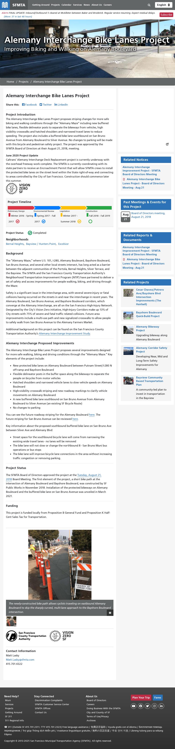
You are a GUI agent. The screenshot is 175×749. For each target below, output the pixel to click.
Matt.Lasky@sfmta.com (20, 659)
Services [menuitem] (77, 4)
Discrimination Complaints (48, 700)
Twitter (47, 104)
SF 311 (8, 716)
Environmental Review (44, 211)
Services (9, 704)
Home (10, 81)
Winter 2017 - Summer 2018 (71, 218)
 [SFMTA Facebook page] (140, 706)
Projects (23, 81)
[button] (163, 5)
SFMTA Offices (42, 708)
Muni (8, 700)
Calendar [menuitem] (66, 4)
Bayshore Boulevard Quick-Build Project (149, 314)
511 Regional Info (14, 720)
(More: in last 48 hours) (18, 16)
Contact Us (40, 712)
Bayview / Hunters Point (41, 244)
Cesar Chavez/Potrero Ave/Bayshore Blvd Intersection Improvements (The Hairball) (150, 297)
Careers (90, 704)
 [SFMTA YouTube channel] (133, 706)
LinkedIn (63, 104)
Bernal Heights (15, 244)
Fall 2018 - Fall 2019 (98, 218)
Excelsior (63, 244)
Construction (91, 211)
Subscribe (166, 14)
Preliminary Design (16, 211)
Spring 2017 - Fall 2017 (45, 218)
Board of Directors (96, 700)
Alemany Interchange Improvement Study (64, 333)
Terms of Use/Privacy (98, 716)
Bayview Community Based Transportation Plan (149, 381)
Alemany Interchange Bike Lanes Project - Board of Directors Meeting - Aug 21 (143, 183)
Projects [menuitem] (55, 4)
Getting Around (13, 712)
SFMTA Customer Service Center (52, 704)
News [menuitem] (87, 4)
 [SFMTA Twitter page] (147, 706)
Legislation (65, 211)
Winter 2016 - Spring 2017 (21, 218)
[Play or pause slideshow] (110, 613)
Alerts (5, 12)
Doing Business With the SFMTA (104, 708)
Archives (91, 720)
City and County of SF (98, 712)
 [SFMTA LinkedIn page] (161, 706)
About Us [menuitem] (97, 4)
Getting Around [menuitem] (40, 4)
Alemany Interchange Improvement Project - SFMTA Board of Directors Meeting (141, 170)
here (92, 414)
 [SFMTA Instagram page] (154, 706)
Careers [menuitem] (108, 4)
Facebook (31, 104)
